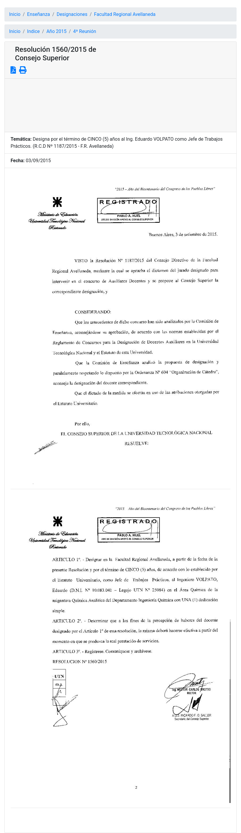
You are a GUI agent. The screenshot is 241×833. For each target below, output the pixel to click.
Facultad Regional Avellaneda (125, 14)
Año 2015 (56, 31)
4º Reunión (84, 31)
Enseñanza (38, 14)
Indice (33, 31)
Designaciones (71, 14)
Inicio (14, 14)
